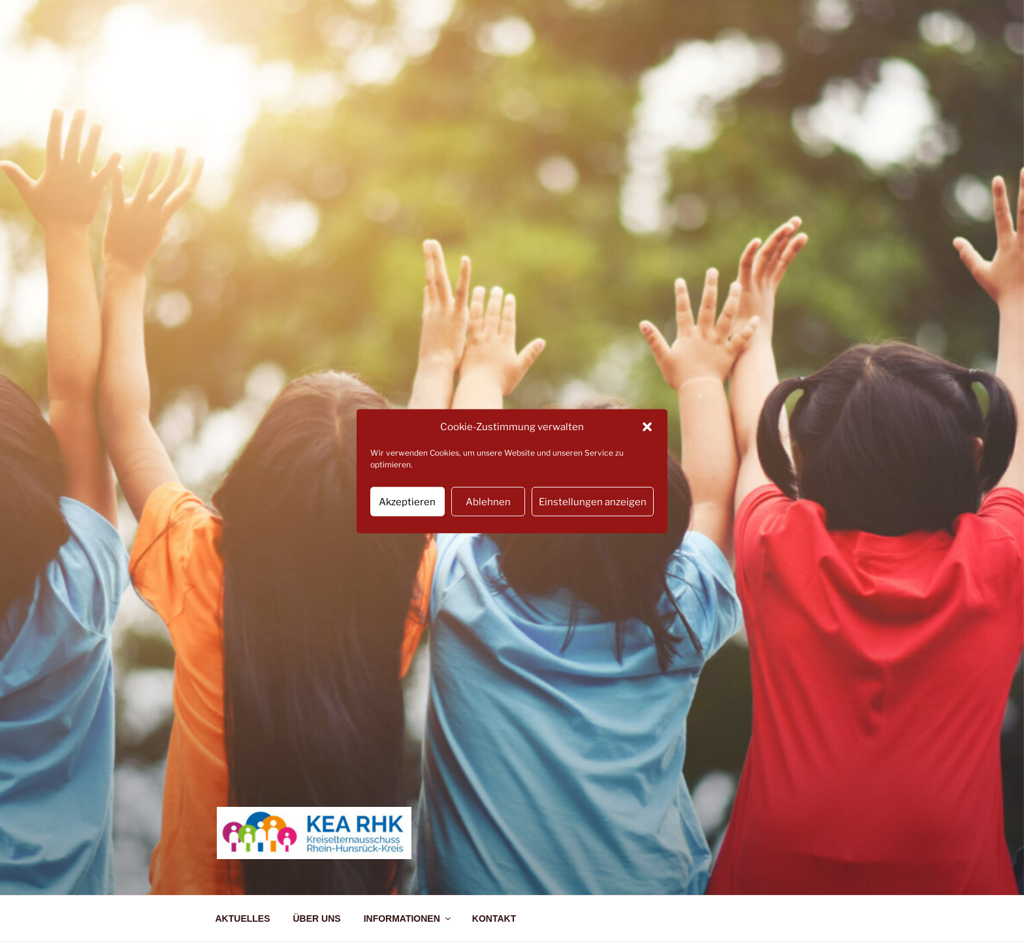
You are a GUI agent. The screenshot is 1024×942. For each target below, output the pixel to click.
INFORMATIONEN (408, 918)
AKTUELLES (243, 918)
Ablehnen (488, 501)
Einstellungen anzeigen (593, 501)
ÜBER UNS (317, 918)
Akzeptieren (407, 501)
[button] (647, 426)
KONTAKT (494, 918)
